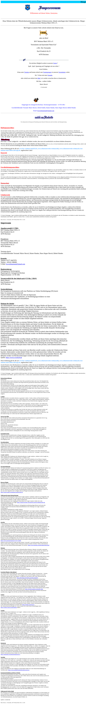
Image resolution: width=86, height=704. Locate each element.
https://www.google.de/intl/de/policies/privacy (18, 670)
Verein (55, 63)
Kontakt (50, 75)
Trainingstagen (47, 72)
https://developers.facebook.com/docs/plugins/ (27, 577)
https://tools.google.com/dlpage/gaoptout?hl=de (12, 492)
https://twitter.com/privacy (28, 604)
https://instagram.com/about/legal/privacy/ (10, 654)
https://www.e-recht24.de (14, 357)
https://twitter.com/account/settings (9, 607)
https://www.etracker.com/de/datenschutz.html (38, 545)
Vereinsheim (62, 72)
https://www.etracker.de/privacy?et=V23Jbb (11, 540)
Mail (38, 78)
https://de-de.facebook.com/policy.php (34, 589)
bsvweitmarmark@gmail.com (45, 110)
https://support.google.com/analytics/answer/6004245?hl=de (31, 502)
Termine (26, 72)
